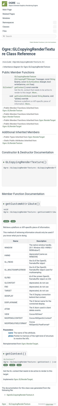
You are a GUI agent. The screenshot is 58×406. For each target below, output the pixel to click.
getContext (19, 87)
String (52, 79)
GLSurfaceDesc (33, 82)
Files (29, 31)
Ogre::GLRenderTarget (11, 126)
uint (27, 84)
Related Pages (9, 14)
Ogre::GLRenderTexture (12, 110)
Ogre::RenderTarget (47, 120)
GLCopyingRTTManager (25, 79)
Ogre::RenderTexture (11, 117)
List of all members (50, 42)
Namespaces (29, 22)
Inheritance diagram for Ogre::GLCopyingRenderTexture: (26, 67)
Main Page (7, 10)
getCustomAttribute (22, 96)
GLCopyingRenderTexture (25, 76)
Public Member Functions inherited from (20, 109)
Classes (29, 26)
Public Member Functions (37, 42)
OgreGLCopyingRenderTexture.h (20, 395)
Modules (6, 18)
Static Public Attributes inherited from (19, 141)
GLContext (7, 87)
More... (35, 93)
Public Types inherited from (23, 137)
